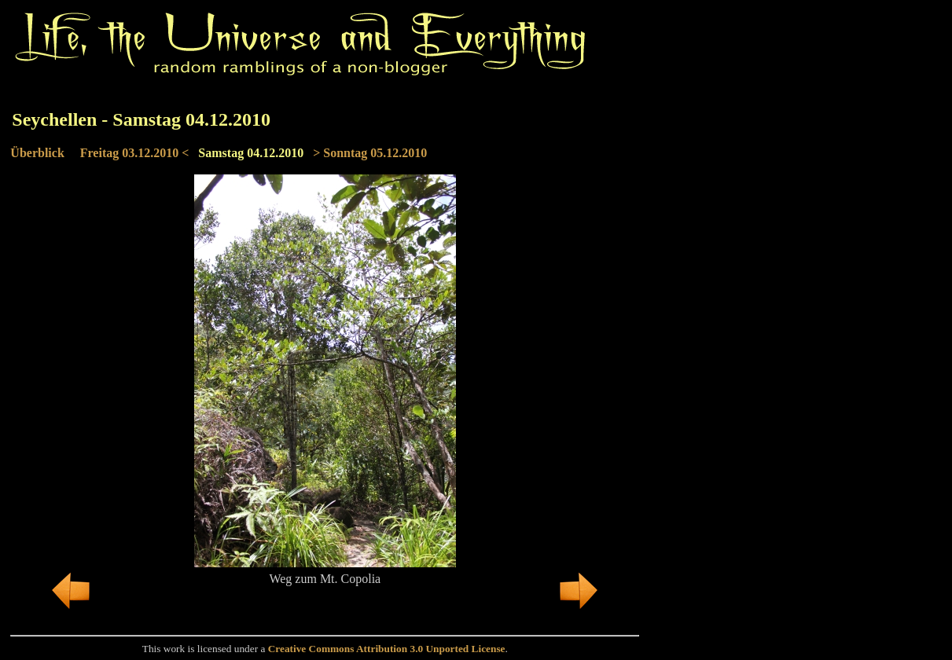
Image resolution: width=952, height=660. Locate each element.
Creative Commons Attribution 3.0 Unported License (386, 648)
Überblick (37, 153)
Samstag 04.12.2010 (250, 153)
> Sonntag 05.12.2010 (370, 153)
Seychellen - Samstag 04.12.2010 (141, 119)
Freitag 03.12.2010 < (134, 153)
